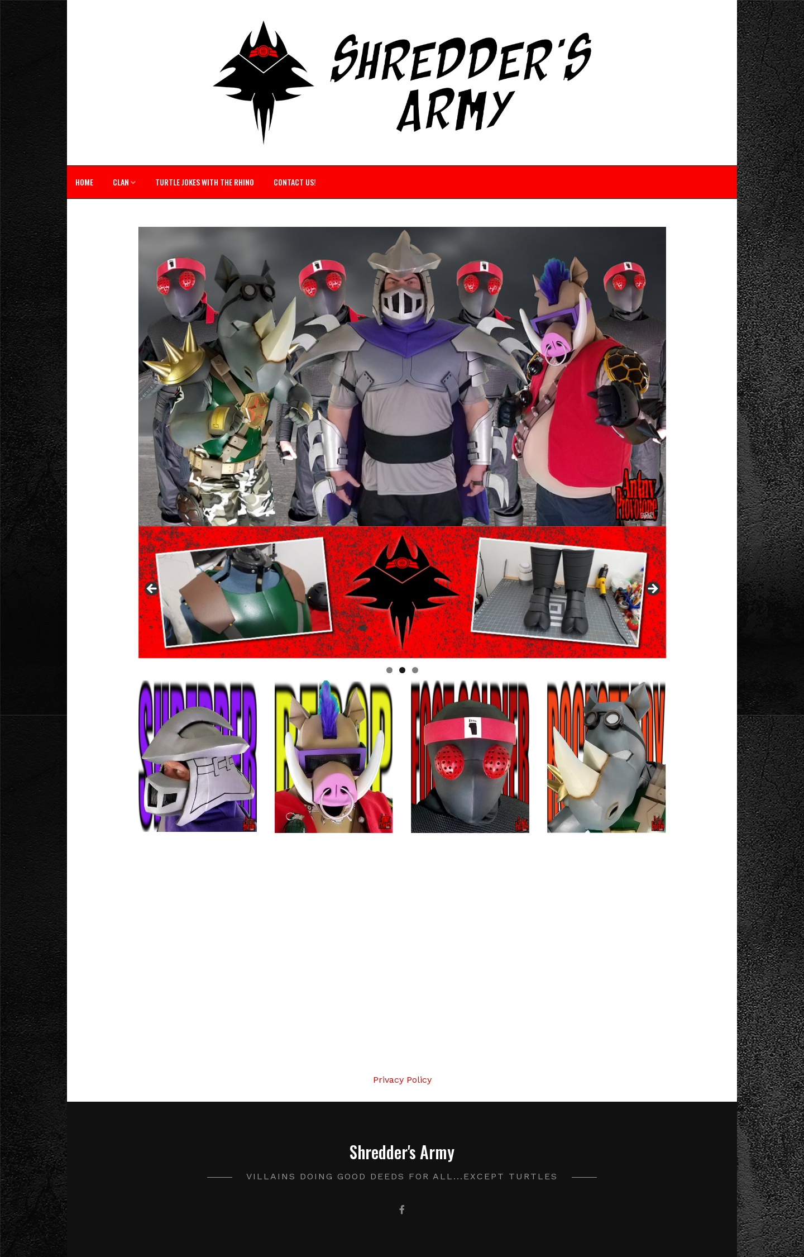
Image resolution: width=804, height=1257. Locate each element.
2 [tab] (402, 670)
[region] (402, 592)
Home (84, 182)
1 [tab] (389, 670)
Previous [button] (152, 589)
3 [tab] (415, 670)
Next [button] (652, 589)
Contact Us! (295, 182)
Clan (121, 182)
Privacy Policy (402, 1079)
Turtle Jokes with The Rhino (204, 182)
